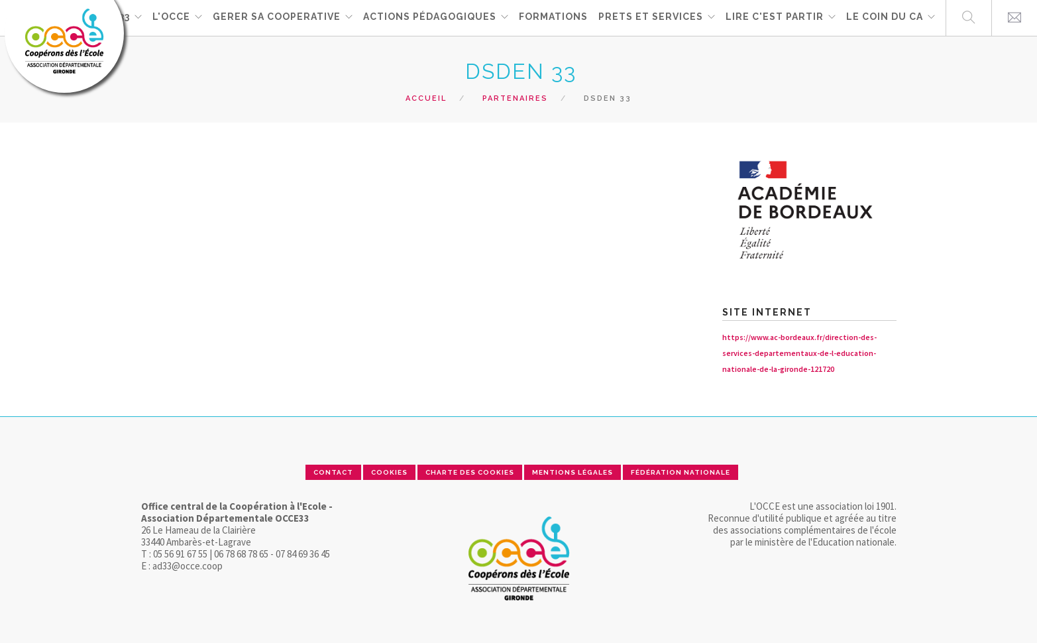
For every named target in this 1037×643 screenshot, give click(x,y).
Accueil (426, 98)
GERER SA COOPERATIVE (277, 17)
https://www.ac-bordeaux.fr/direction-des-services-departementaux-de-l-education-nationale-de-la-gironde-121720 (799, 353)
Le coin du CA (884, 17)
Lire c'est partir (775, 17)
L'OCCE (171, 17)
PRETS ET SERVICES (650, 17)
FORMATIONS (553, 17)
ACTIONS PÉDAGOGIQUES (429, 17)
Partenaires (515, 98)
